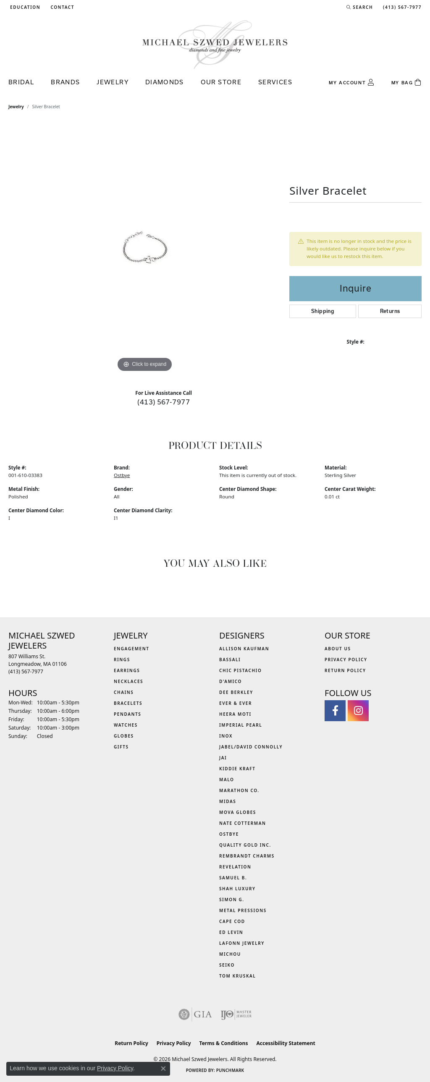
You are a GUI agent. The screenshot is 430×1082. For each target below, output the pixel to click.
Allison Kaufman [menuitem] (244, 649)
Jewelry (112, 82)
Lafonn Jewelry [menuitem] (242, 943)
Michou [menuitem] (230, 954)
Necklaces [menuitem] (128, 681)
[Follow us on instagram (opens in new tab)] (358, 710)
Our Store (221, 82)
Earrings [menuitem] (127, 670)
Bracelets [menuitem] (128, 703)
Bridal (21, 82)
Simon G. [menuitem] (231, 899)
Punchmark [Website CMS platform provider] (230, 1070)
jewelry (16, 107)
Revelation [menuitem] (235, 867)
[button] (24, 7)
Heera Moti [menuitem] (235, 714)
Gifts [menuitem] (121, 747)
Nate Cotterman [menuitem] (242, 823)
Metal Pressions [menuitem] (243, 910)
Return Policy (345, 670)
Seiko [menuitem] (227, 965)
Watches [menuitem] (126, 725)
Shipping (322, 311)
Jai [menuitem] (223, 758)
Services (275, 82)
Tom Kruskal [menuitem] (237, 976)
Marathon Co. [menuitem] (239, 790)
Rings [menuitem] (122, 659)
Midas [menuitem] (227, 801)
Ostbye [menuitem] (229, 834)
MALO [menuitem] (226, 779)
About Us (338, 649)
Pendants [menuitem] (127, 714)
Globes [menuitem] (124, 736)
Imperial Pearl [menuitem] (240, 725)
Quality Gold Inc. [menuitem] (245, 845)
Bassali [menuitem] (230, 659)
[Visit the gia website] (195, 1014)
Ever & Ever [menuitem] (235, 703)
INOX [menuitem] (226, 736)
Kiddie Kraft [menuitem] (237, 769)
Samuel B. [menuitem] (233, 878)
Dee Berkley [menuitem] (236, 692)
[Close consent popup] (163, 1068)
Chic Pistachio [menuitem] (240, 670)
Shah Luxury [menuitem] (237, 889)
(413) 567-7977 (163, 402)
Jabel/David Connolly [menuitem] (251, 747)
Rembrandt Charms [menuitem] (247, 856)
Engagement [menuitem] (131, 649)
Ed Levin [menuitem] (231, 932)
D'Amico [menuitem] (230, 681)
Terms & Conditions (223, 1043)
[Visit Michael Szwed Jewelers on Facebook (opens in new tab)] (335, 710)
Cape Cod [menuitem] (232, 921)
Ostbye (122, 475)
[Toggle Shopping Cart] (406, 82)
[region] (145, 248)
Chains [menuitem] (124, 692)
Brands (65, 82)
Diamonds (164, 82)
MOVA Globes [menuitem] (237, 812)
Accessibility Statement (285, 1043)
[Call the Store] (25, 671)
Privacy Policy (346, 659)
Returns (390, 311)
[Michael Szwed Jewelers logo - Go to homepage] (215, 44)
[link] (61, 7)
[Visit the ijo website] (236, 1014)
